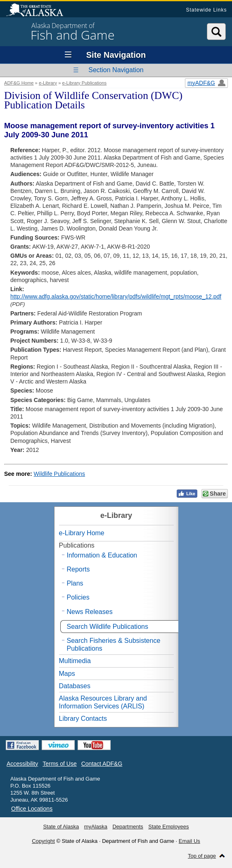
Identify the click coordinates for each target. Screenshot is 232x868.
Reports (78, 569)
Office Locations (31, 808)
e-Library (48, 82)
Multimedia (75, 660)
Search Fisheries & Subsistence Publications (114, 644)
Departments (127, 826)
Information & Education (102, 555)
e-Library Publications (84, 82)
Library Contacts (83, 718)
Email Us (189, 841)
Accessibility (22, 763)
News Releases (90, 611)
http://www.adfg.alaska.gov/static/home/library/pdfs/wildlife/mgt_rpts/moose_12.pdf (115, 296)
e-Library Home (81, 532)
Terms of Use (59, 763)
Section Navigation (115, 69)
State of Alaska (38, 10)
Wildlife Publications (59, 473)
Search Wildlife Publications (107, 626)
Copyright (43, 841)
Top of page (202, 856)
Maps (67, 673)
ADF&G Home (19, 82)
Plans (75, 583)
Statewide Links (206, 10)
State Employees (168, 826)
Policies (78, 597)
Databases (75, 685)
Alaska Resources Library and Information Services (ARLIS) (103, 702)
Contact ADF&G (102, 763)
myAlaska (95, 826)
